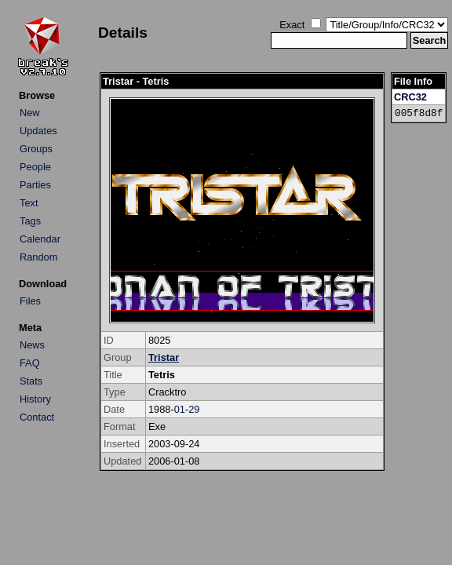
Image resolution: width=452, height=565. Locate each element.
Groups (36, 149)
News (32, 345)
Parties (35, 185)
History (35, 399)
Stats (31, 381)
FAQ (30, 363)
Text (29, 203)
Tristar (163, 357)
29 (193, 409)
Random (38, 257)
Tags (30, 221)
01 (179, 409)
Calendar (40, 239)
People (35, 167)
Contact (37, 417)
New (30, 112)
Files (30, 301)
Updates (38, 131)
